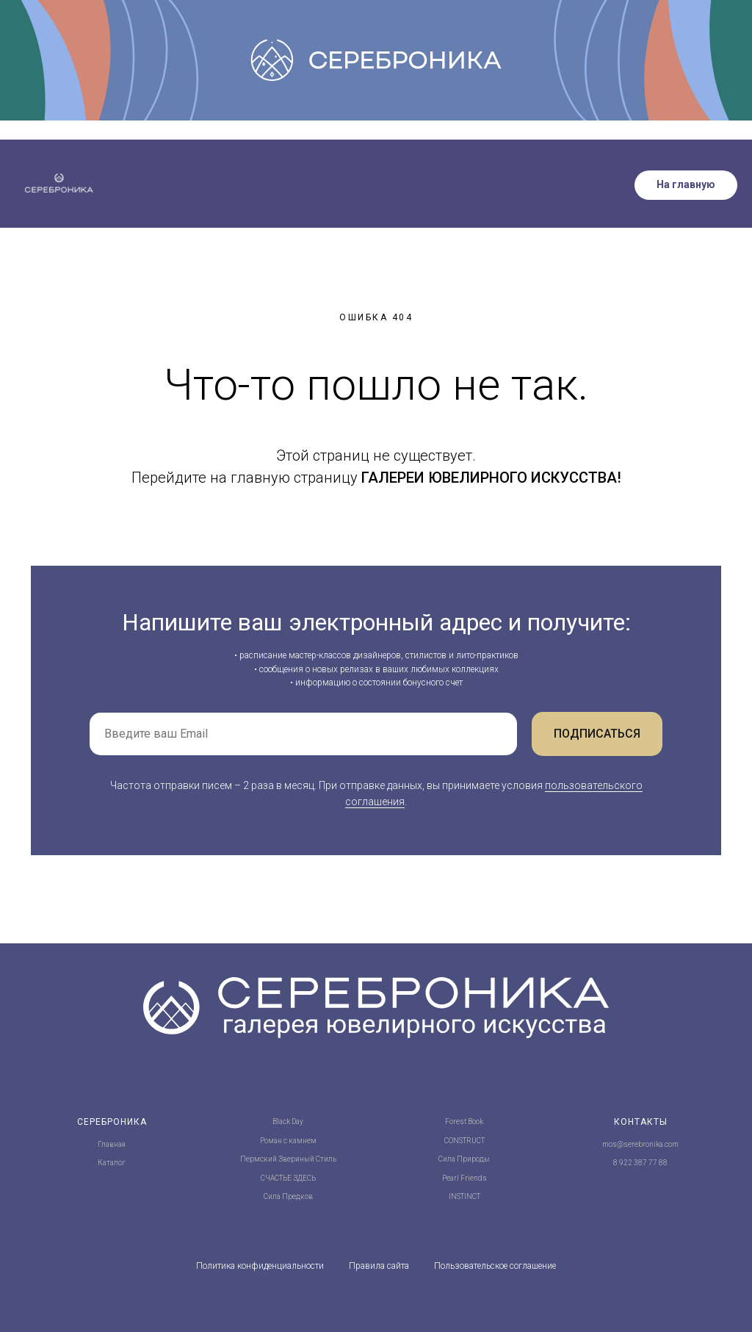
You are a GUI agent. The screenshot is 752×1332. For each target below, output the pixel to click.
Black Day (287, 1121)
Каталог (112, 1163)
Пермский (258, 1159)
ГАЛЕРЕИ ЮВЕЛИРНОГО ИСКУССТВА (489, 477)
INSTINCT (464, 1196)
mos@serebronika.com (640, 1144)
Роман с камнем (288, 1141)
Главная (112, 1144)
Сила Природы (464, 1159)
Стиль (326, 1159)
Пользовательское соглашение (495, 1266)
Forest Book (464, 1121)
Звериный (296, 1159)
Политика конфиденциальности (260, 1266)
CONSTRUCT (464, 1141)
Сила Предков (288, 1196)
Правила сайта (379, 1266)
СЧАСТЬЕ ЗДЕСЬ (288, 1178)
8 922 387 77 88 (640, 1163)
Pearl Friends (464, 1178)
